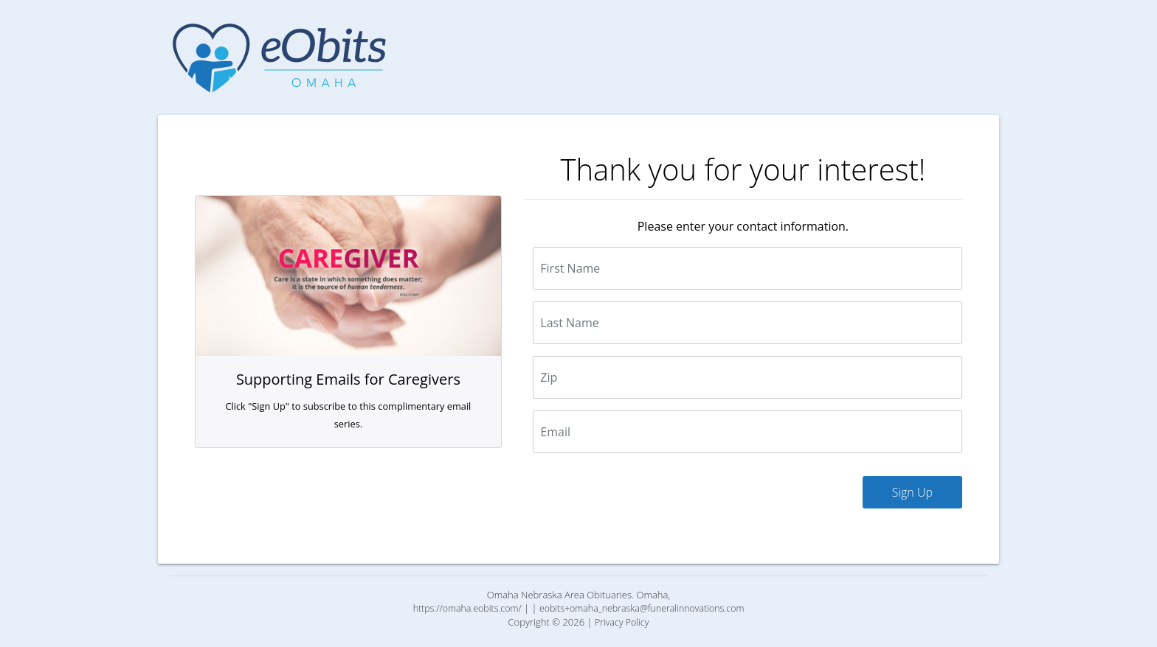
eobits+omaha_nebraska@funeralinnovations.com (641, 608)
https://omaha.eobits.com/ (467, 608)
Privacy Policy (622, 622)
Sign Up (912, 492)
